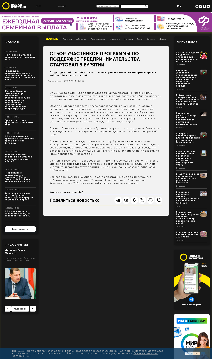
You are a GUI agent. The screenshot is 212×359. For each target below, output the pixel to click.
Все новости (20, 229)
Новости (12, 42)
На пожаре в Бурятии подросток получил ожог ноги (20, 57)
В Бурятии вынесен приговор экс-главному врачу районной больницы (19, 139)
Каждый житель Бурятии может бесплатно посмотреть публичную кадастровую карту (185, 158)
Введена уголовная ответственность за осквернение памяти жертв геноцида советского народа (187, 78)
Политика (67, 39)
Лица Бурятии (16, 244)
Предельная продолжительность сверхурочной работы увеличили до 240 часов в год (20, 75)
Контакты (151, 39)
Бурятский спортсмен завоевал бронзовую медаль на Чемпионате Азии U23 (188, 197)
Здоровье (115, 39)
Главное (51, 38)
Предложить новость (108, 6)
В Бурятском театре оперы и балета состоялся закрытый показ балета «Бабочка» (188, 99)
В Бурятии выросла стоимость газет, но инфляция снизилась (17, 213)
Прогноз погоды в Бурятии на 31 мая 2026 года (19, 122)
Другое (162, 39)
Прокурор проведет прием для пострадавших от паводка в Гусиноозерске (188, 137)
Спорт (140, 39)
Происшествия (98, 39)
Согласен (192, 353)
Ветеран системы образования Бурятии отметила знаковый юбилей (18, 157)
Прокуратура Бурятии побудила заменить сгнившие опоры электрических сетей (187, 217)
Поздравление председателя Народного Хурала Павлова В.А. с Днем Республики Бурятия (17, 177)
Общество (81, 39)
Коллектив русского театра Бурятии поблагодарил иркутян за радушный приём (19, 196)
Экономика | (55, 81)
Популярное (187, 42)
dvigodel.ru (129, 176)
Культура (128, 39)
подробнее (20, 308)
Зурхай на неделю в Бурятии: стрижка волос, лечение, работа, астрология (187, 57)
